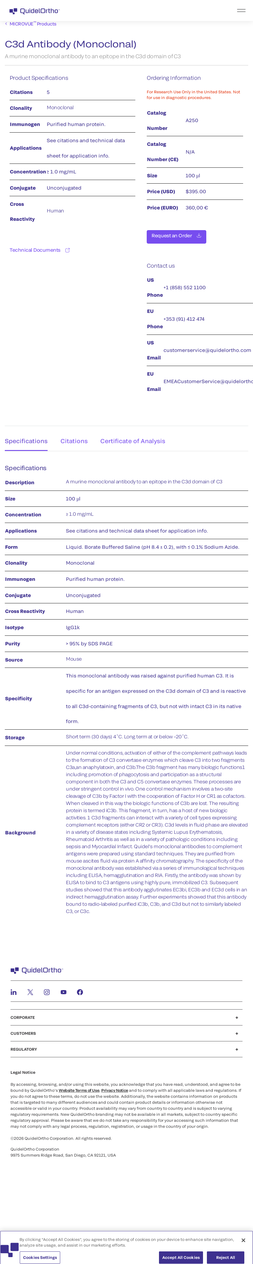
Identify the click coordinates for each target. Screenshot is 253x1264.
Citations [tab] (75, 437)
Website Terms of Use (79, 1088)
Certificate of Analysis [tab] (137, 437)
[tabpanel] (126, 689)
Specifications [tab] (24, 437)
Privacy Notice (114, 1088)
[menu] (163, 10)
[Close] (243, 1245)
